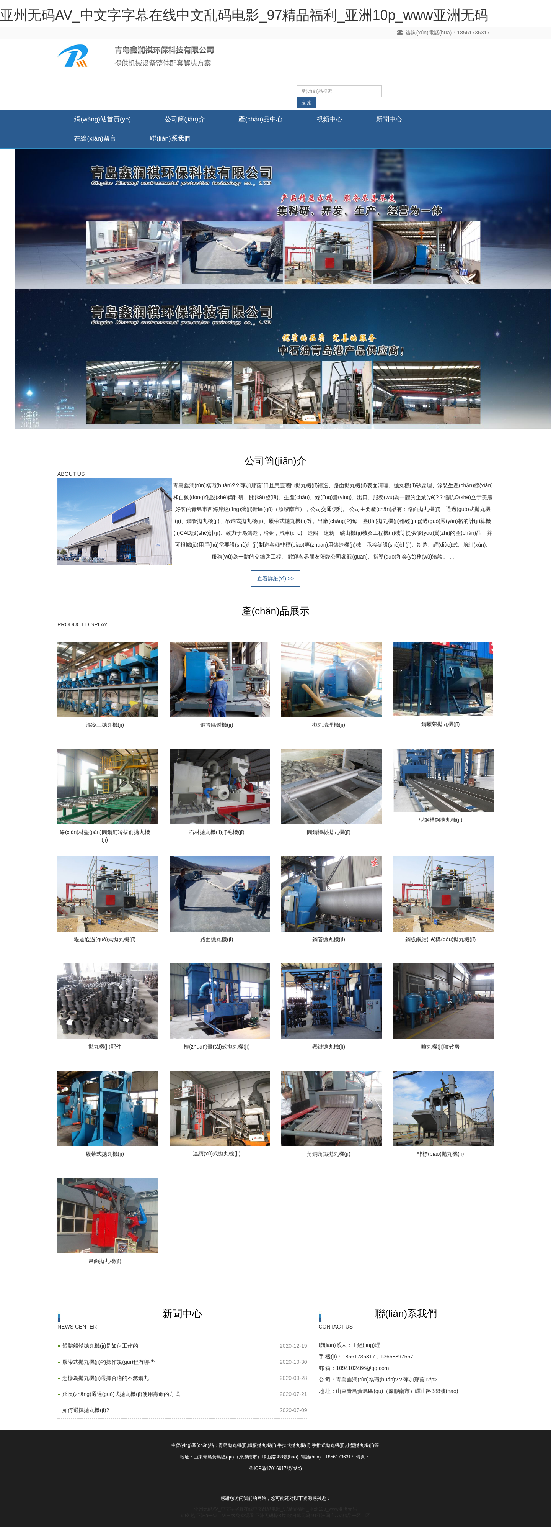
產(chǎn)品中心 (263, 119)
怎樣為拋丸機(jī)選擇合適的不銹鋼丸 (105, 1379)
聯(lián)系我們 (172, 139)
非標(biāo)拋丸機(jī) (440, 1154)
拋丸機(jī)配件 (104, 1047)
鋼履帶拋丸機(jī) (440, 724)
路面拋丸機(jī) (216, 940)
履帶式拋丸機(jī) (105, 1154)
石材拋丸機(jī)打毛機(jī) (217, 832)
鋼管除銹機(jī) (216, 725)
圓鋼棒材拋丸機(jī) (328, 832)
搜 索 (306, 102)
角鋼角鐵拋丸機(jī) (328, 1154)
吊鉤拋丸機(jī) (104, 1261)
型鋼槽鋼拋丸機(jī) (440, 820)
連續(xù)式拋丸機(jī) (216, 1154)
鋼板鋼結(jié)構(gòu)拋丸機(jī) (440, 940)
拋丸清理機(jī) (328, 725)
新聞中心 (394, 119)
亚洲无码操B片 (270, 1516)
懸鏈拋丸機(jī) (328, 1047)
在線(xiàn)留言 (96, 139)
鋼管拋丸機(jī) (328, 940)
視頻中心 (334, 119)
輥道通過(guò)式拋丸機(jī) (104, 940)
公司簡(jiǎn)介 (186, 119)
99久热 (188, 1516)
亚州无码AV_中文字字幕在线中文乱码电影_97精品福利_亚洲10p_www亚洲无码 (244, 15)
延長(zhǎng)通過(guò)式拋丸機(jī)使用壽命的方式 (121, 1395)
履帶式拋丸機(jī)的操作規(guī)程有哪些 (108, 1363)
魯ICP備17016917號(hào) (275, 1469)
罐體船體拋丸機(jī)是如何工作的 (100, 1346)
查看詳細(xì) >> (275, 579)
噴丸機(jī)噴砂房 (440, 1047)
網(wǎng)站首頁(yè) (103, 119)
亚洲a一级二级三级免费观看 (225, 1516)
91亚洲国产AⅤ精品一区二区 (340, 1516)
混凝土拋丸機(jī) (105, 725)
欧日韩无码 (298, 1516)
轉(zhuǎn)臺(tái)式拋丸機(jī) (216, 1047)
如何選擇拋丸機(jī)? (85, 1411)
